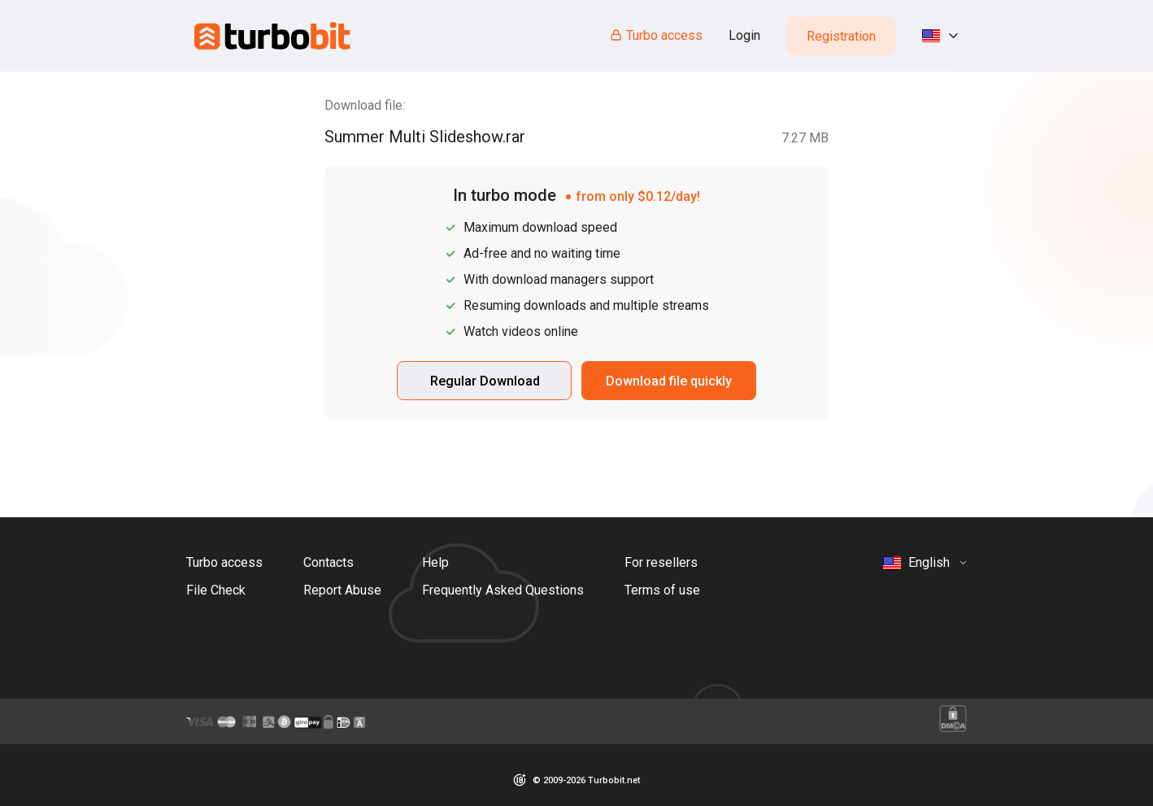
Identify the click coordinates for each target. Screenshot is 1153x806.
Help (435, 562)
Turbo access (656, 35)
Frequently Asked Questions (503, 590)
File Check (216, 590)
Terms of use (662, 590)
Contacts (328, 562)
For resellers (661, 562)
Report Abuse (342, 590)
